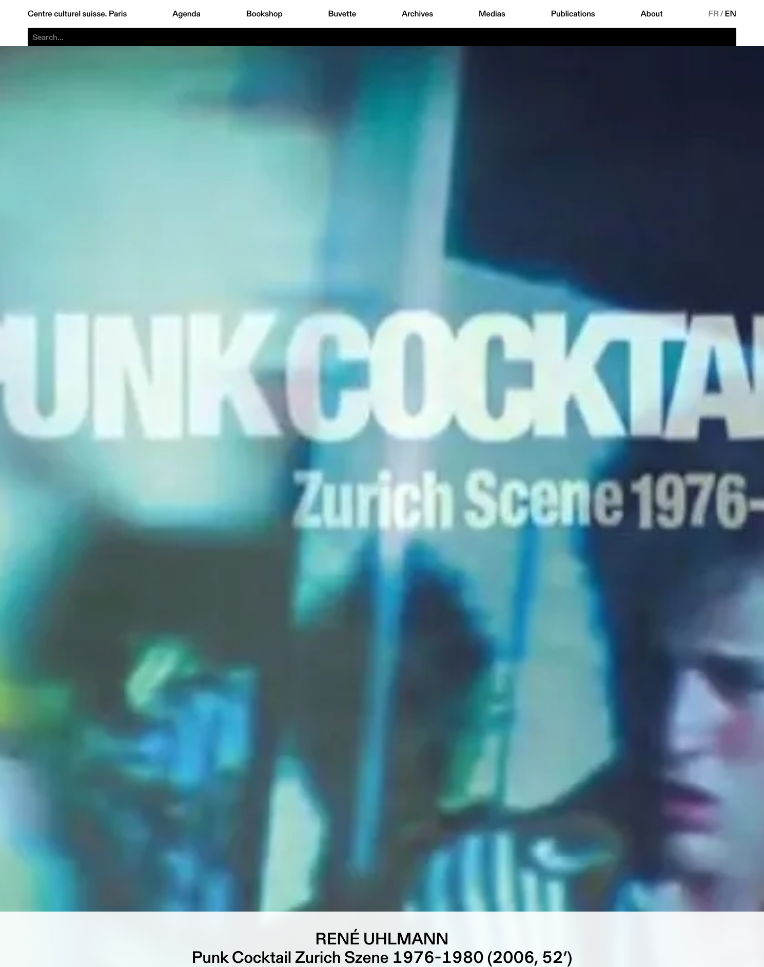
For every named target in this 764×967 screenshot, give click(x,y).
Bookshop (264, 13)
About (652, 13)
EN (730, 13)
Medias (492, 13)
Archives (417, 13)
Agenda (186, 13)
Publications (573, 13)
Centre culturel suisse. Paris (77, 13)
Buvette (342, 13)
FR (713, 13)
